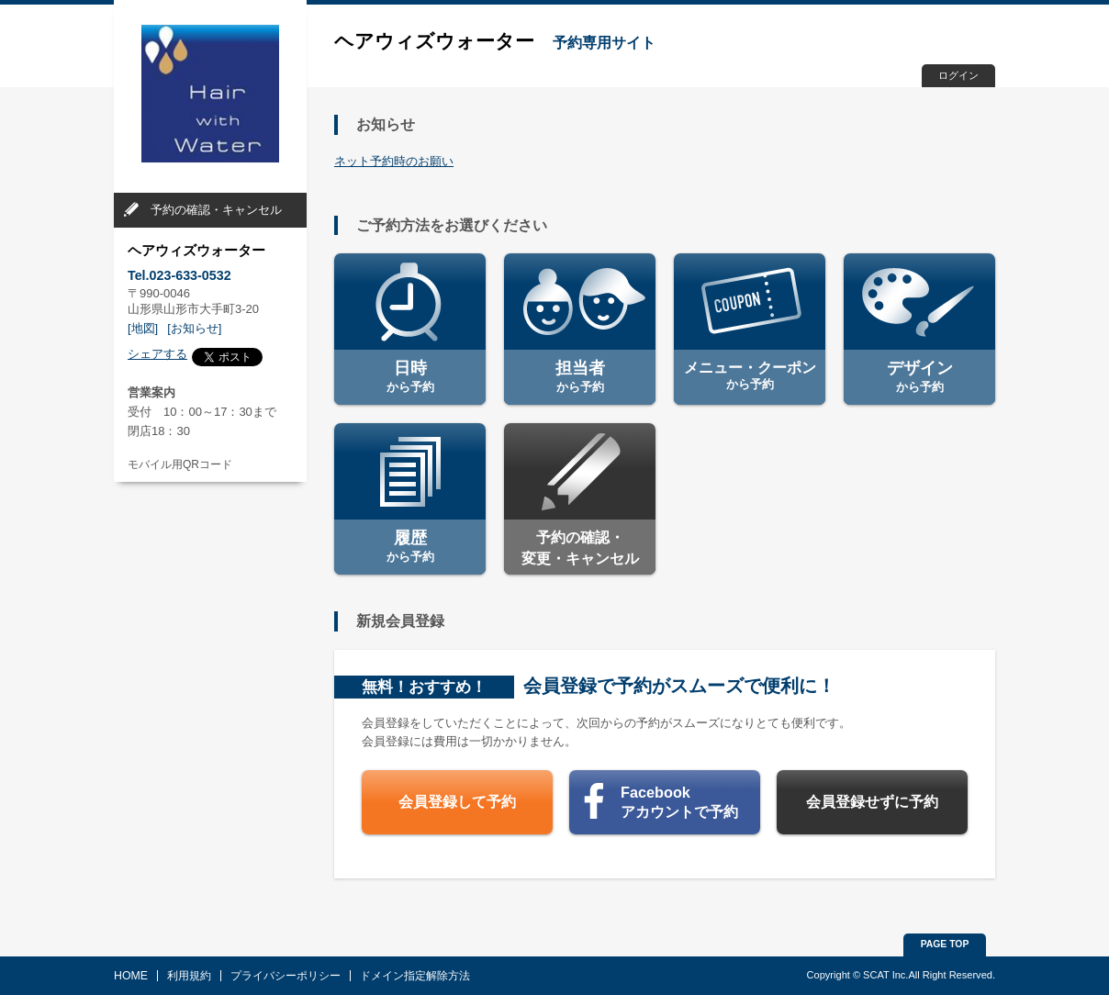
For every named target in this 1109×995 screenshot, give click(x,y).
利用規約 (189, 975)
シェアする (157, 354)
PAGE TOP (945, 944)
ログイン (958, 75)
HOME (131, 975)
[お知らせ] (194, 328)
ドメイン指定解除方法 (415, 975)
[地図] (143, 328)
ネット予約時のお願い (394, 161)
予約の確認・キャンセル (216, 210)
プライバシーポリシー (285, 975)
